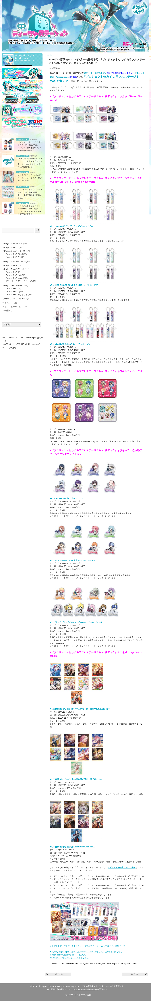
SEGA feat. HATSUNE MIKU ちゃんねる (22, 344)
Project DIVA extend (14, 278)
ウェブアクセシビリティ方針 (78, 995)
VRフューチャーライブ (14, 299)
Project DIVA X (10, 265)
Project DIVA (11, 272)
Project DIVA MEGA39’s (14, 261)
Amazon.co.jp (62, 77)
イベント (8, 303)
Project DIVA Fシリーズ (14, 251)
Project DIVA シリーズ (14, 269)
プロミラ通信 (10, 348)
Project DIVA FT (11, 247)
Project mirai (11, 288)
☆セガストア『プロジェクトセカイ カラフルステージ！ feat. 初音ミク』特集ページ (87, 946)
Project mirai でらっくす (16, 294)
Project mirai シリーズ (14, 285)
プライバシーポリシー (85, 989)
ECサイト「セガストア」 (95, 73)
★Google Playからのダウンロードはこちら (69, 958)
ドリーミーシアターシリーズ (19, 281)
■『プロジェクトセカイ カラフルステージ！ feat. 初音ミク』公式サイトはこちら (86, 952)
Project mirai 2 (12, 291)
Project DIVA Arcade (13, 243)
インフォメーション (59, 55)
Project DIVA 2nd (13, 275)
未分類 (7, 310)
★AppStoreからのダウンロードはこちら (68, 955)
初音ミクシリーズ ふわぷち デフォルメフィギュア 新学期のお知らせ (30, 178)
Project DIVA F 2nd (14, 254)
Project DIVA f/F (13, 257)
